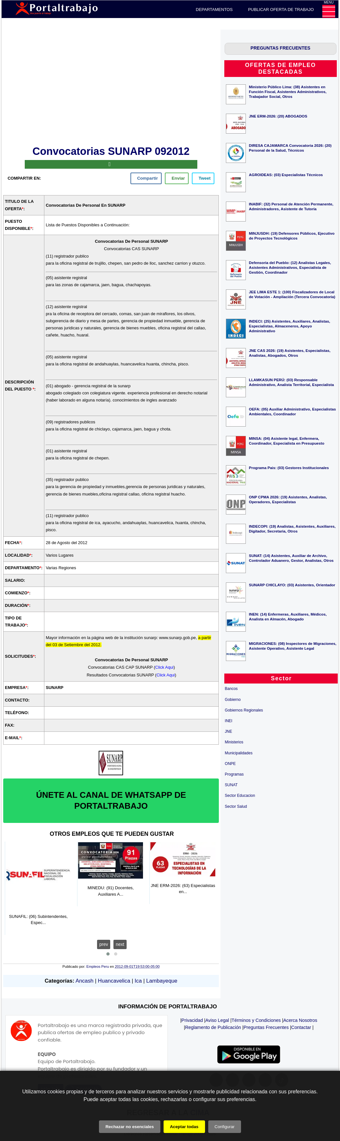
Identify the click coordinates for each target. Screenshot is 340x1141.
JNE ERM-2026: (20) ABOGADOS (278, 116)
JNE (228, 731)
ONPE (230, 763)
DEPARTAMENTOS (214, 9)
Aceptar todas (184, 1126)
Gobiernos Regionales (244, 710)
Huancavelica (114, 981)
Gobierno (233, 699)
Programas (234, 774)
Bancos (231, 688)
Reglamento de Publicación (213, 1027)
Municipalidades (239, 753)
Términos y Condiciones (256, 1020)
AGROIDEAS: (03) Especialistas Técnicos (286, 175)
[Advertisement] (111, 87)
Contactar (301, 1027)
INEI (228, 721)
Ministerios (234, 742)
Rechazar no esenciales (129, 1126)
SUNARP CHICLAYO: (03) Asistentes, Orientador (292, 585)
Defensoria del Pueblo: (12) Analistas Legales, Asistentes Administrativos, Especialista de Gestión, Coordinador (290, 267)
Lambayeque (161, 981)
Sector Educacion (240, 795)
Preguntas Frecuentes (266, 1027)
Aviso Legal (217, 1020)
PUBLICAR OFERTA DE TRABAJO (281, 9)
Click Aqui (164, 667)
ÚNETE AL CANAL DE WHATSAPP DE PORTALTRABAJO (111, 800)
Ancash (85, 981)
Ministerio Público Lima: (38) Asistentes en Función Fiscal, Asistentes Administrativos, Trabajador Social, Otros (288, 92)
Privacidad (192, 1020)
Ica (138, 981)
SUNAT (231, 785)
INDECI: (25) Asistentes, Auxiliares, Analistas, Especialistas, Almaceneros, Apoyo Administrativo (289, 326)
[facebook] (146, 178)
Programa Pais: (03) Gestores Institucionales (289, 468)
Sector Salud (236, 806)
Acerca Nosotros (300, 1020)
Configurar (225, 1126)
